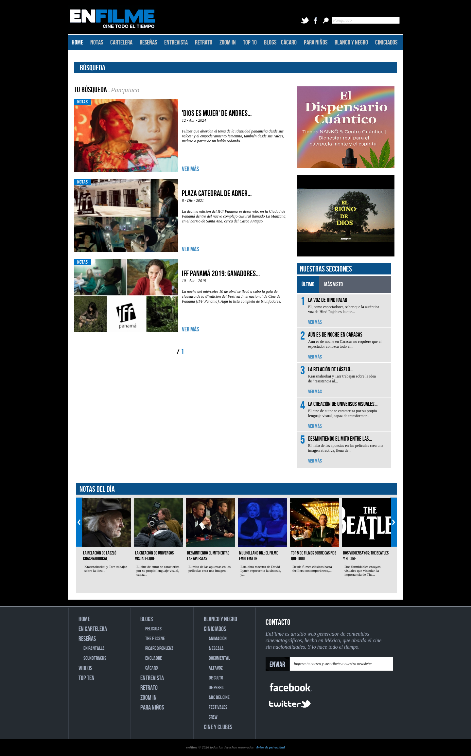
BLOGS (270, 42)
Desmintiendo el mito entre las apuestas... (208, 555)
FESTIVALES (218, 707)
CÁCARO (289, 42)
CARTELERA (121, 42)
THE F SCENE (155, 639)
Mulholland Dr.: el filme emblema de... (258, 555)
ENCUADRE (153, 658)
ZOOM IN (227, 42)
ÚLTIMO (308, 284)
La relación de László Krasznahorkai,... (99, 555)
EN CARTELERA (92, 629)
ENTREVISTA (176, 42)
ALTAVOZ (216, 668)
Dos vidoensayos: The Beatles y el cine (366, 555)
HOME (77, 42)
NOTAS (96, 42)
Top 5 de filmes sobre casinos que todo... (313, 555)
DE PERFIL (216, 688)
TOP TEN (86, 678)
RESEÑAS (148, 42)
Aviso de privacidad (270, 747)
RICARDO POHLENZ (159, 648)
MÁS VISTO (333, 284)
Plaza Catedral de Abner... (217, 193)
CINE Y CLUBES (218, 727)
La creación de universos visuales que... (154, 555)
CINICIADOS (386, 42)
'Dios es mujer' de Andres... (217, 113)
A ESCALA (216, 648)
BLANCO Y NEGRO (351, 42)
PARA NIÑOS (315, 42)
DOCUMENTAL (219, 658)
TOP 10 (250, 42)
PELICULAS (153, 629)
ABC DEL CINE (219, 697)
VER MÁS (190, 169)
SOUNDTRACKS (94, 658)
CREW (213, 717)
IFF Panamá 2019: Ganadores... (221, 273)
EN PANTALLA (94, 648)
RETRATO (203, 42)
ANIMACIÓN (218, 639)
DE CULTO (216, 678)
